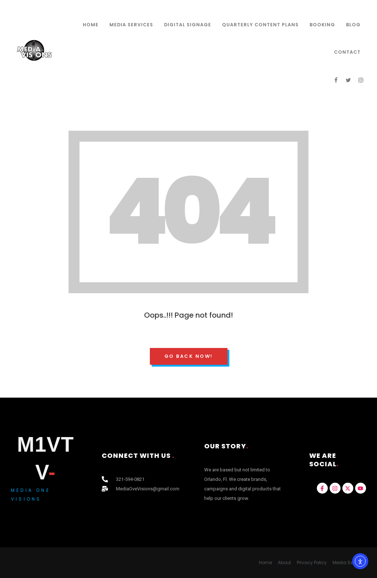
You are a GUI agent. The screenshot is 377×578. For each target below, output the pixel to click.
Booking (322, 25)
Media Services (131, 25)
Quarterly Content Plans (260, 25)
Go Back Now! (188, 356)
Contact (347, 52)
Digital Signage (187, 25)
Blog (353, 25)
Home (90, 25)
